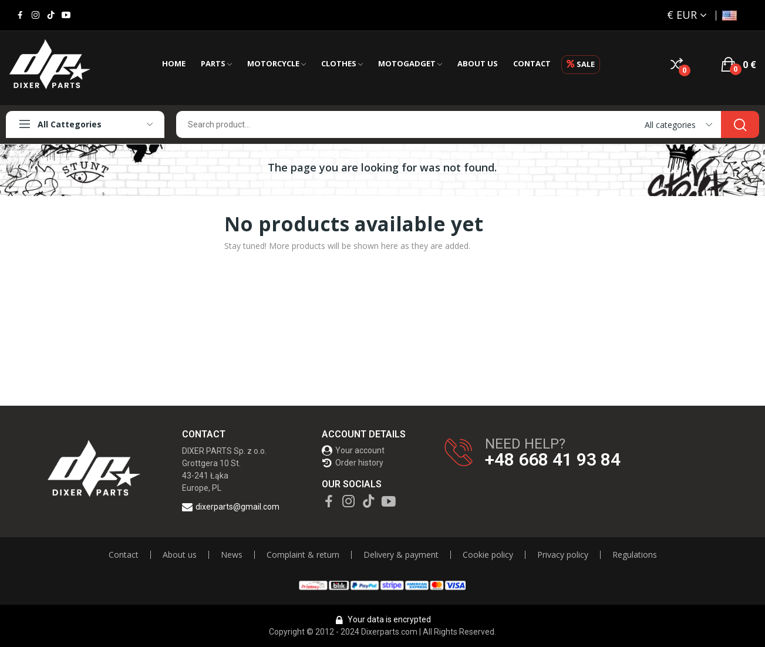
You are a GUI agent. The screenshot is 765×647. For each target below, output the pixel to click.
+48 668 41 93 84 (553, 459)
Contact (124, 555)
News (231, 555)
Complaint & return (303, 555)
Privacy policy (562, 555)
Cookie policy (488, 555)
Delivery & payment (401, 555)
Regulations (634, 555)
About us (180, 555)
